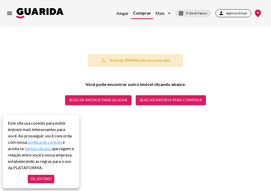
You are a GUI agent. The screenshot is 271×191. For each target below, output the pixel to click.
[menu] (9, 13)
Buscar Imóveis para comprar (171, 100)
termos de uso (37, 148)
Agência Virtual (233, 13)
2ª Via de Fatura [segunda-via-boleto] (193, 13)
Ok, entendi (41, 179)
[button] (163, 13)
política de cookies (45, 142)
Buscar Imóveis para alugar (98, 100)
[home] (40, 13)
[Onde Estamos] (258, 13)
